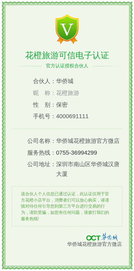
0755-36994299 (76, 152)
